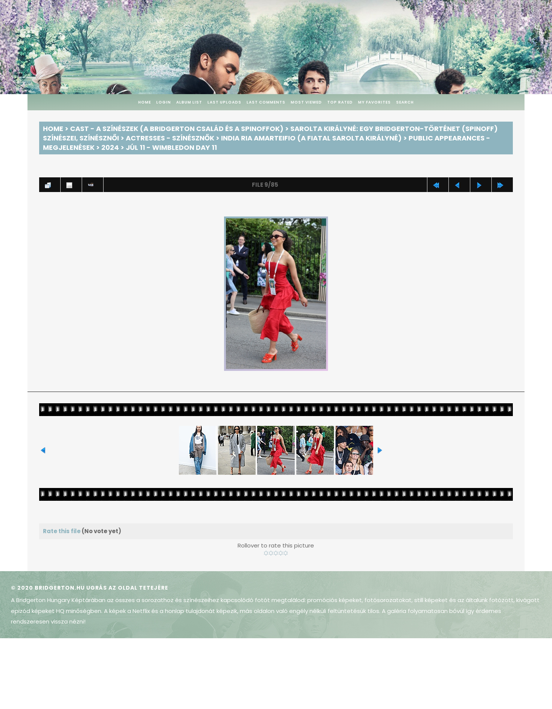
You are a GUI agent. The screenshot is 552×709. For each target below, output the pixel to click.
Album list (189, 102)
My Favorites (374, 102)
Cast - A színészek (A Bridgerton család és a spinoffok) (177, 128)
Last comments (266, 102)
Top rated (340, 102)
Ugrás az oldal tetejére (127, 588)
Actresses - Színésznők (170, 138)
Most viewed (306, 102)
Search (405, 102)
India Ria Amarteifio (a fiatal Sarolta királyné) (311, 138)
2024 (110, 147)
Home (144, 102)
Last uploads (224, 102)
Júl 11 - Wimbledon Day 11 (171, 147)
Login (163, 102)
